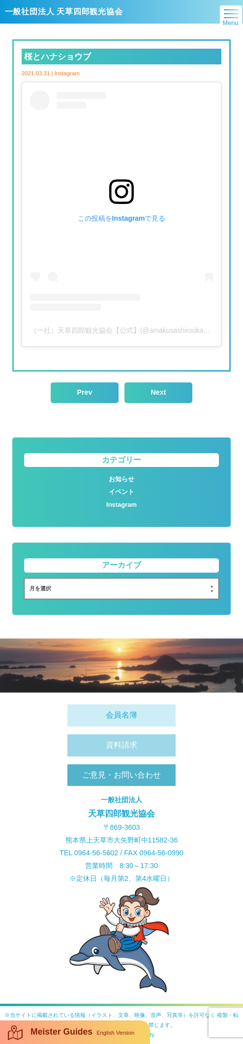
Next (158, 392)
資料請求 (121, 745)
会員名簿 (121, 715)
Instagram (121, 504)
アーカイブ (121, 565)
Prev (84, 392)
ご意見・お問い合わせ (121, 775)
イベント (121, 491)
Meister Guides (71, 1032)
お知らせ (121, 479)
